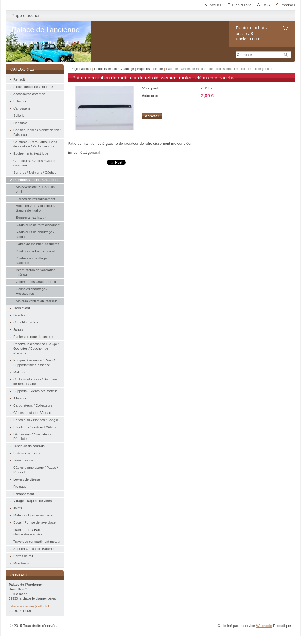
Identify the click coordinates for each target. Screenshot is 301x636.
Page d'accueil (81, 69)
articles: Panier (251, 33)
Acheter (152, 116)
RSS (266, 5)
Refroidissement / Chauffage (114, 69)
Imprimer (288, 5)
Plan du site (242, 5)
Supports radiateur (150, 69)
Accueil (215, 5)
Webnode (264, 626)
